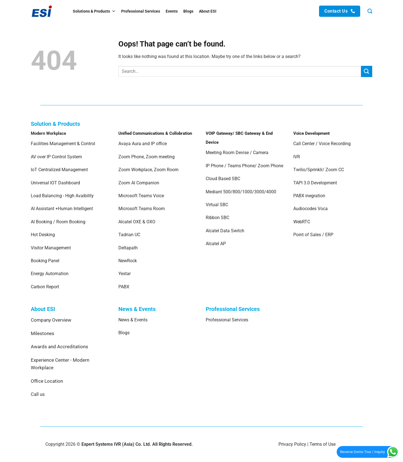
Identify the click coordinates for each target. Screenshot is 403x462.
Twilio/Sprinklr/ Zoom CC (318, 169)
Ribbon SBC (217, 217)
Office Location (47, 381)
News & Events (132, 319)
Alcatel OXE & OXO (136, 221)
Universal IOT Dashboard (56, 182)
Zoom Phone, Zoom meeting (146, 156)
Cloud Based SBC (223, 178)
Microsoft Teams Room (141, 208)
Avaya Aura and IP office (142, 143)
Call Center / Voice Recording (322, 143)
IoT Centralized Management (60, 169)
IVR (296, 156)
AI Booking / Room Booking (58, 221)
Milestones (42, 333)
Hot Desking (43, 234)
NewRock (127, 260)
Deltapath (128, 247)
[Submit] (366, 71)
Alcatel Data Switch (225, 230)
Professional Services (140, 11)
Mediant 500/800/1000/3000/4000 (241, 191)
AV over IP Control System (56, 156)
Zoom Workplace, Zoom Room (148, 169)
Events (172, 11)
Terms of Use (323, 444)
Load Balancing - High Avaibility (62, 195)
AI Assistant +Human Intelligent (62, 208)
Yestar (124, 273)
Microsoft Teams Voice (141, 195)
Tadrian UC (129, 234)
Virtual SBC (217, 204)
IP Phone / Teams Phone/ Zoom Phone (244, 165)
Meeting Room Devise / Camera (237, 152)
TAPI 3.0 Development (315, 182)
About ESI (207, 11)
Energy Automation (50, 273)
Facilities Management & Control (63, 143)
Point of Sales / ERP (313, 234)
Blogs (188, 11)
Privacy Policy (292, 444)
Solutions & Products (94, 11)
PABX (123, 286)
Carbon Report (45, 286)
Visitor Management (51, 247)
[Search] (369, 11)
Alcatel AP (216, 243)
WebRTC (301, 221)
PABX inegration (309, 195)
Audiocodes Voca (310, 208)
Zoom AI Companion (138, 182)
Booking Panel (45, 260)
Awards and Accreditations (59, 346)
